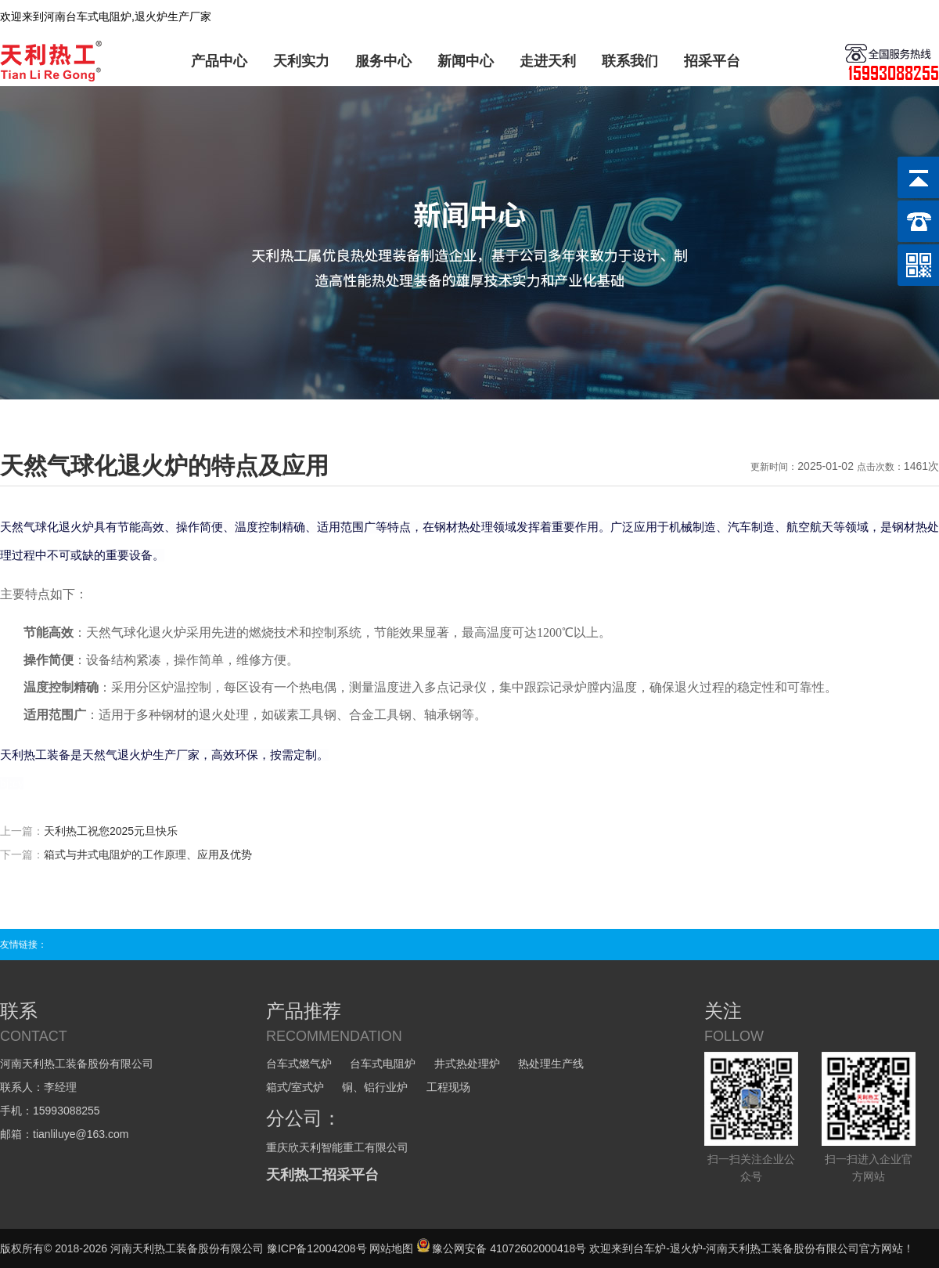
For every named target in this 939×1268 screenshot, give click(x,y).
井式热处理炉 (467, 1063)
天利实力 (301, 61)
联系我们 (630, 61)
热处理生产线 (551, 1063)
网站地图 (391, 1248)
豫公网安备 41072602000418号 (501, 1248)
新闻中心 (465, 61)
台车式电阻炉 (383, 1063)
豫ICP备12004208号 (317, 1248)
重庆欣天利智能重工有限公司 (337, 1147)
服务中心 (383, 61)
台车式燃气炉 (299, 1063)
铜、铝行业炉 (375, 1087)
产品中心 (219, 61)
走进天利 (548, 61)
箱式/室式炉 (295, 1087)
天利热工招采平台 (322, 1175)
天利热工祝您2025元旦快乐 (111, 831)
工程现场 (448, 1087)
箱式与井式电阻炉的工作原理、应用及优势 (148, 854)
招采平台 (712, 61)
